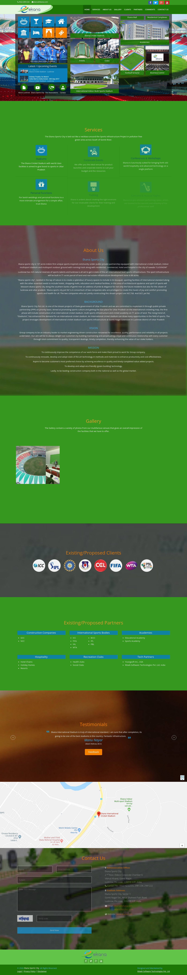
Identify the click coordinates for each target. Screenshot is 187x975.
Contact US (163, 9)
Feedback (93, 752)
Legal (19, 971)
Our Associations (51, 92)
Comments (150, 9)
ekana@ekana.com (41, 2)
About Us (107, 9)
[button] (13, 737)
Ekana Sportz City (37, 92)
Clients (127, 9)
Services (96, 9)
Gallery (117, 9)
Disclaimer (42, 971)
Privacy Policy (29, 971)
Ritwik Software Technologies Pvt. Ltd (153, 971)
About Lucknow (24, 92)
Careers (63, 92)
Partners (138, 9)
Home (87, 9)
